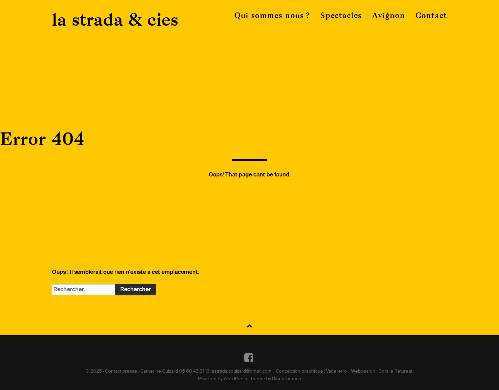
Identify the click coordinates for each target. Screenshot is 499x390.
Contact (431, 15)
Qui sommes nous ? (272, 15)
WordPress (235, 379)
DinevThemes (286, 379)
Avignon (388, 15)
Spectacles (341, 15)
